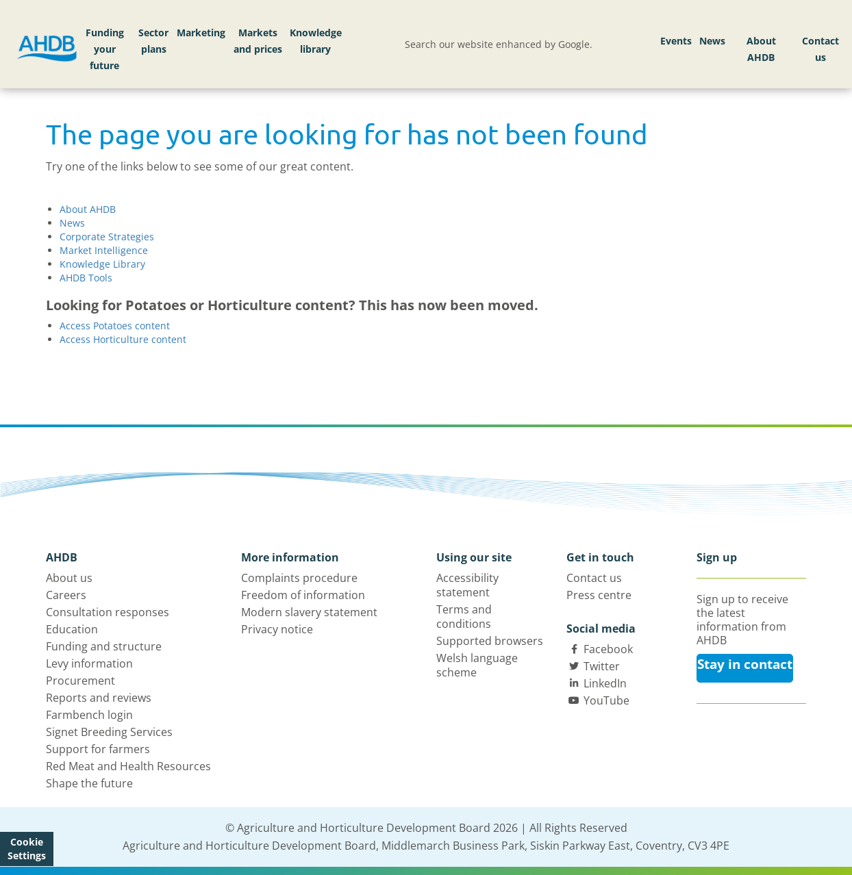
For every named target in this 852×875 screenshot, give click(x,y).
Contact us (820, 49)
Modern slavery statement (309, 612)
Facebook (608, 649)
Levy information (89, 663)
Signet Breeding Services (109, 731)
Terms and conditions (464, 616)
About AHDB (761, 49)
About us (69, 577)
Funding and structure (104, 646)
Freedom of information (303, 595)
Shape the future (89, 783)
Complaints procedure (299, 577)
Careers (66, 595)
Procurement (80, 680)
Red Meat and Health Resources (128, 766)
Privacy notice (277, 629)
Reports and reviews (98, 697)
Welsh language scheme (477, 665)
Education (72, 629)
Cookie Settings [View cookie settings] (27, 848)
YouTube (606, 700)
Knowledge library (316, 40)
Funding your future (105, 49)
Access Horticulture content (123, 339)
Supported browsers (489, 640)
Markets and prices (258, 40)
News (712, 40)
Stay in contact (744, 664)
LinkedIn (605, 683)
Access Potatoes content (115, 325)
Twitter (602, 666)
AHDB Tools (86, 277)
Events (676, 40)
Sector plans (153, 40)
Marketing (201, 32)
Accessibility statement (467, 585)
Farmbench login (89, 714)
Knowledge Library (102, 263)
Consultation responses (107, 612)
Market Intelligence (104, 250)
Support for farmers (98, 749)
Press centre (598, 595)
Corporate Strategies (107, 236)
